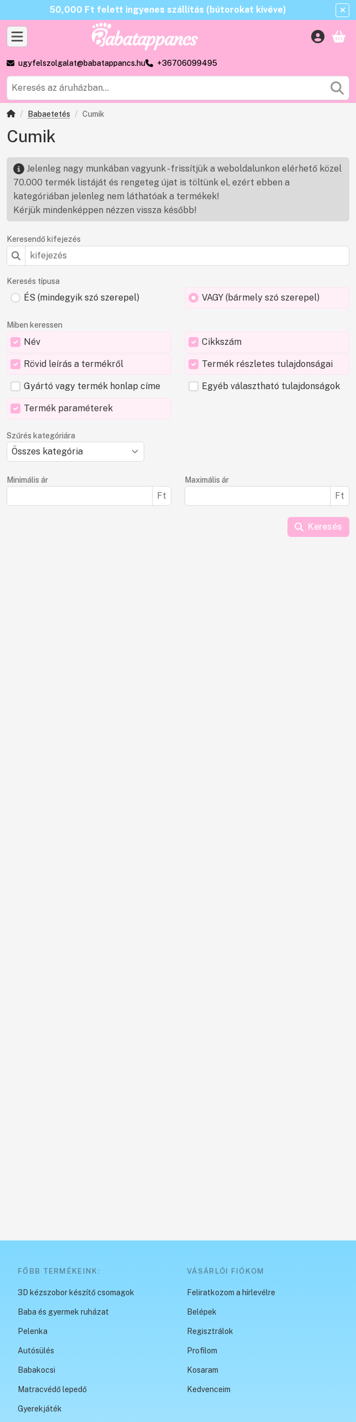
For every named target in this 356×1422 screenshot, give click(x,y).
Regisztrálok (210, 1331)
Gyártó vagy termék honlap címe (92, 386)
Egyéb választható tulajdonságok (271, 386)
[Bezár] (342, 10)
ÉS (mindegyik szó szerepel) (81, 297)
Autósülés (36, 1350)
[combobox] (178, 88)
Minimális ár (27, 479)
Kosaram (202, 1370)
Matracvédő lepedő (52, 1389)
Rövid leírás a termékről (73, 364)
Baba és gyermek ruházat (63, 1311)
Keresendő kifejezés (44, 239)
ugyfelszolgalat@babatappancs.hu (81, 63)
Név (32, 342)
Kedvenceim (209, 1389)
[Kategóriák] (17, 36)
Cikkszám (222, 342)
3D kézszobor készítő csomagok (76, 1292)
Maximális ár (207, 479)
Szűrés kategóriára (41, 435)
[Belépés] (317, 36)
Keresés (318, 526)
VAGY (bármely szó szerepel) (261, 297)
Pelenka (33, 1331)
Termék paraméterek (68, 408)
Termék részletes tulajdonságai (267, 364)
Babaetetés (49, 114)
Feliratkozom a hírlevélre (231, 1292)
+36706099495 (187, 63)
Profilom (202, 1350)
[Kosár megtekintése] (338, 36)
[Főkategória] (11, 115)
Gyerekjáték (40, 1408)
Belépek (202, 1311)
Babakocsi (36, 1370)
